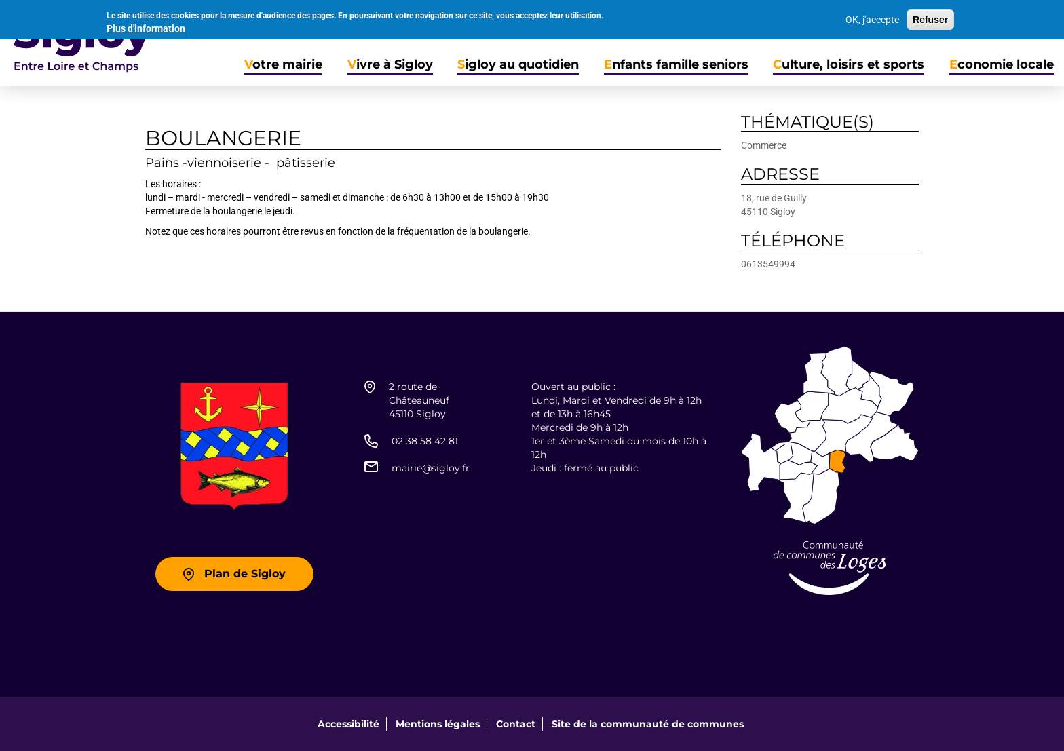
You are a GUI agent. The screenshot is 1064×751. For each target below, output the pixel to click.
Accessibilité (348, 724)
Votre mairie (283, 65)
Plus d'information (146, 25)
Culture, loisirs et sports (848, 65)
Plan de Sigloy (245, 573)
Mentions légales (438, 724)
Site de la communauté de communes (648, 724)
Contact (515, 724)
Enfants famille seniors (676, 65)
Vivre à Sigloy (390, 65)
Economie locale (1001, 65)
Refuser (930, 17)
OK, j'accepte (872, 17)
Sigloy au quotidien (518, 65)
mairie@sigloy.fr (431, 468)
